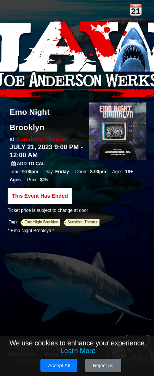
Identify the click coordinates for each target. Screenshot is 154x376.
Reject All (103, 365)
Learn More (77, 351)
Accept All (59, 365)
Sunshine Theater (41, 139)
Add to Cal (28, 163)
